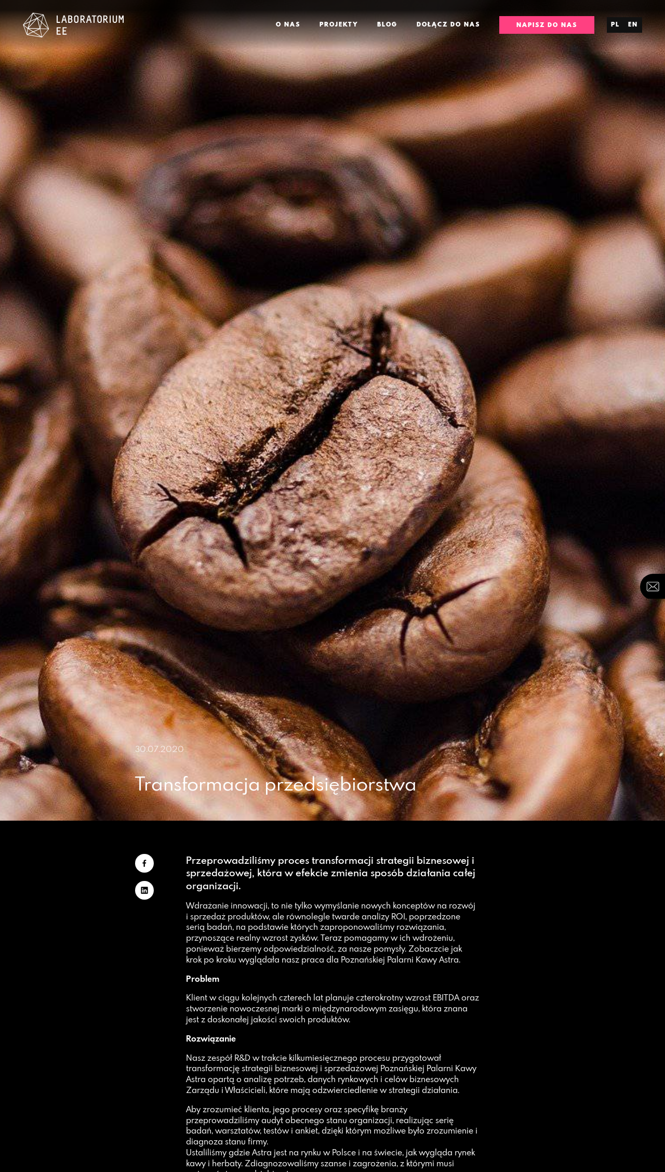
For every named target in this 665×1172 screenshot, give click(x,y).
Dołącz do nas (448, 24)
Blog (387, 24)
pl (615, 24)
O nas (288, 24)
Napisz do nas (546, 25)
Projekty (339, 24)
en (633, 24)
